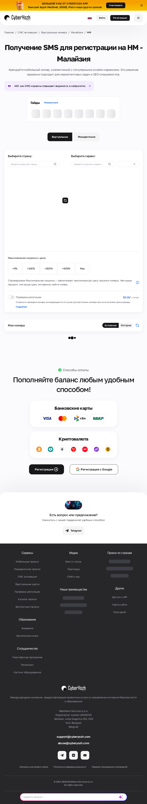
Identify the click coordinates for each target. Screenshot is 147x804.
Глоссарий (119, 612)
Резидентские (86, 136)
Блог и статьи (73, 561)
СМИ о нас (73, 576)
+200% (49, 268)
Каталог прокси (27, 599)
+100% (31, 268)
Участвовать (115, 5)
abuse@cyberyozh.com (73, 743)
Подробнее (21, 306)
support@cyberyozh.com (73, 736)
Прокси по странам (119, 552)
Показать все (51, 102)
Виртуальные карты (27, 584)
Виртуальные (60, 136)
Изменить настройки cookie (34, 766)
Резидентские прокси (27, 569)
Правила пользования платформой (109, 766)
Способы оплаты (76, 370)
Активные (111, 325)
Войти (102, 17)
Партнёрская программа (27, 657)
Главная (9, 32)
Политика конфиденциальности (70, 766)
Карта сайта (119, 604)
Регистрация (120, 17)
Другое (119, 588)
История (126, 325)
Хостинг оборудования (27, 672)
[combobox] (128, 164)
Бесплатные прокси (27, 606)
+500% (66, 268)
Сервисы (27, 552)
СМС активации (27, 32)
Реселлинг (27, 664)
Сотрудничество (27, 648)
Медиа (73, 552)
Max (82, 268)
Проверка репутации (27, 591)
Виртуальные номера (54, 32)
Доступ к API (119, 597)
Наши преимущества (73, 589)
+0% (14, 268)
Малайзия (77, 32)
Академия (27, 628)
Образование (27, 619)
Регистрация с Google (94, 469)
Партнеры (73, 569)
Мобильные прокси (27, 561)
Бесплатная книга (27, 635)
